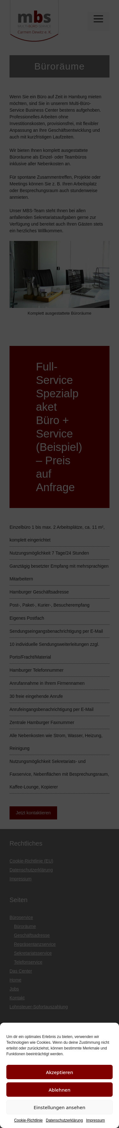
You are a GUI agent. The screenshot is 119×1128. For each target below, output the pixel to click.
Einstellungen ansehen (59, 1107)
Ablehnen (59, 1090)
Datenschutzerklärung (64, 1120)
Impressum (95, 1120)
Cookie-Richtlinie (28, 1120)
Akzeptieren (59, 1072)
